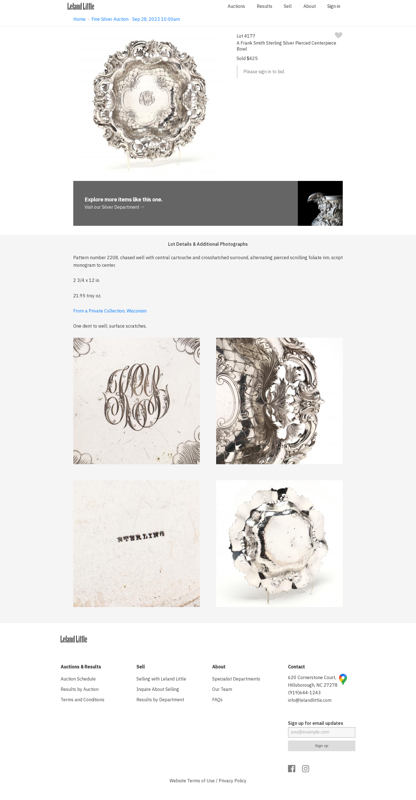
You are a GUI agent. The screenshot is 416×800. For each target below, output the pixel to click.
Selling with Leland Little (161, 679)
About (309, 6)
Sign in (333, 6)
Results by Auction (80, 689)
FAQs (217, 699)
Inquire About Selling (157, 689)
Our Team (222, 689)
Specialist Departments (236, 679)
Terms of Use (201, 780)
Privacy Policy (232, 780)
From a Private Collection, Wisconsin (110, 311)
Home (79, 19)
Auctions (236, 6)
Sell (288, 6)
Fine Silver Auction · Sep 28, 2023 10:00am (136, 19)
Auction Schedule (78, 679)
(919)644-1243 (304, 692)
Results (264, 6)
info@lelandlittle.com (310, 700)
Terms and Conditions (82, 699)
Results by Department (160, 699)
